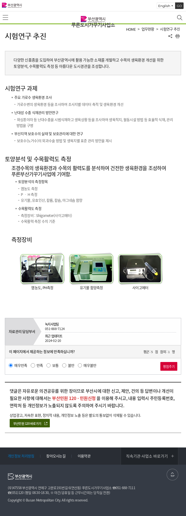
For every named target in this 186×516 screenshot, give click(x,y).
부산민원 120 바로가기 (27, 423)
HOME (131, 29)
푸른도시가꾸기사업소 (93, 25)
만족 (40, 365)
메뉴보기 (5, 17)
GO (179, 6)
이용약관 (84, 456)
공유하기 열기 (170, 36)
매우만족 (20, 365)
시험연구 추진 (170, 29)
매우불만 (89, 365)
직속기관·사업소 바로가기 (147, 456)
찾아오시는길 (56, 456)
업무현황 (147, 29)
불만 (71, 365)
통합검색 (180, 18)
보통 (55, 365)
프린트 (177, 36)
